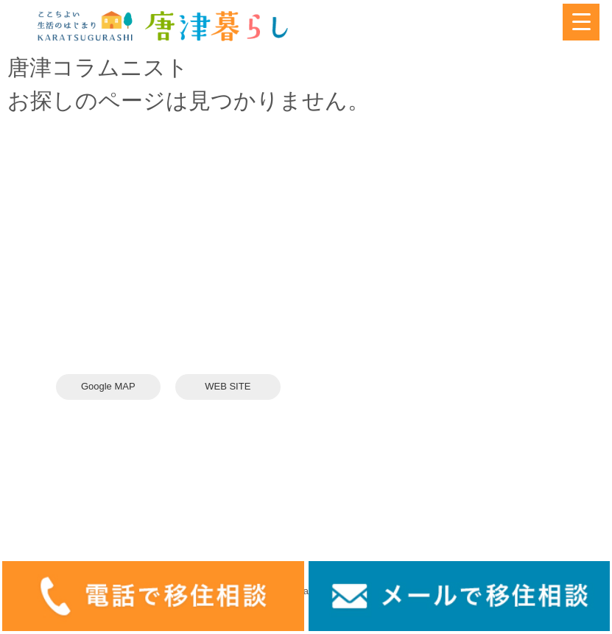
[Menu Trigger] (581, 22)
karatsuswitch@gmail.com (139, 308)
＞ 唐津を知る (346, 256)
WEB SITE (227, 386)
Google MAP (108, 386)
